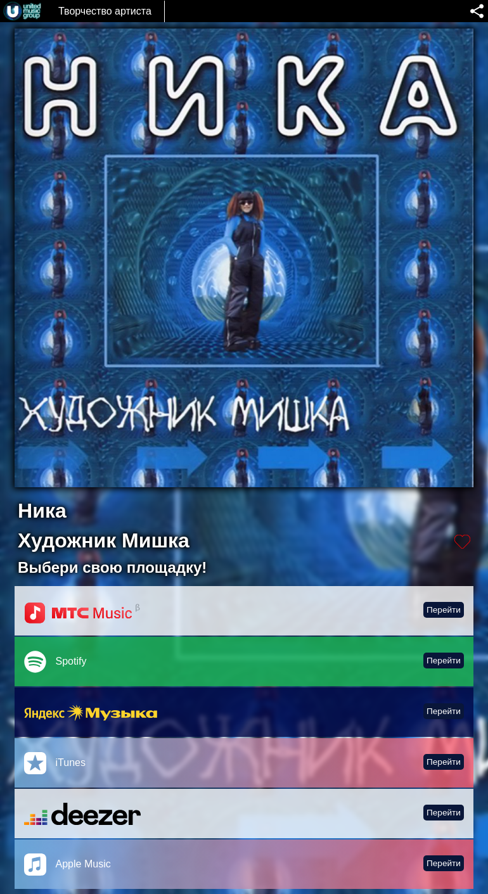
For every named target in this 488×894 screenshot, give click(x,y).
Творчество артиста (104, 11)
